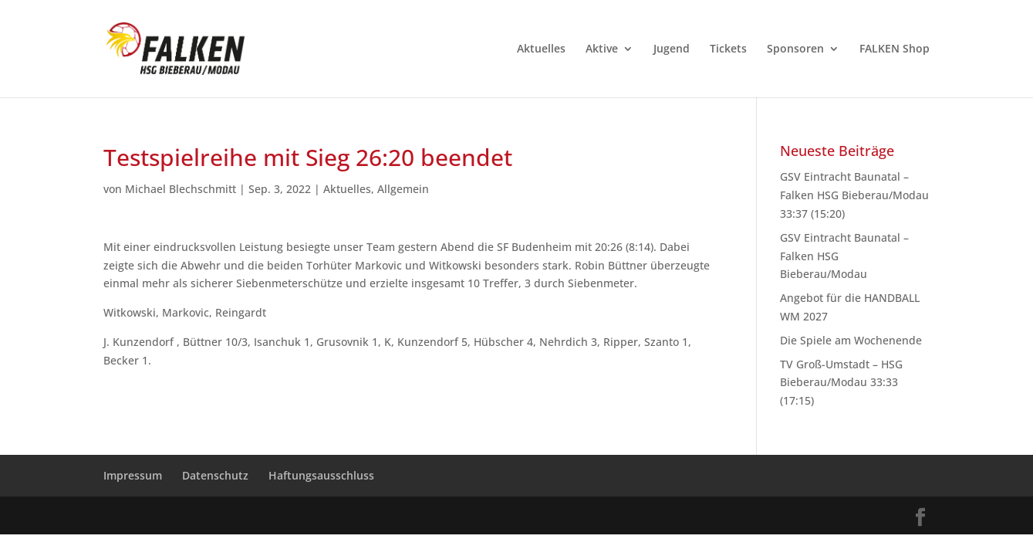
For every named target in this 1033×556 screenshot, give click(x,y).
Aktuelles (541, 49)
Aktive (602, 49)
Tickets (728, 49)
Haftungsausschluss (321, 475)
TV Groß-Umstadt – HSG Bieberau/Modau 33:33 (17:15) (841, 383)
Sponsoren (795, 49)
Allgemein (403, 188)
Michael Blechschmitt (180, 188)
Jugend (671, 49)
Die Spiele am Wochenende (851, 340)
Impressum (132, 475)
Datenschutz (215, 475)
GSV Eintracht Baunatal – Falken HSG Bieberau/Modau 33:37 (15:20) (854, 195)
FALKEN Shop (894, 49)
